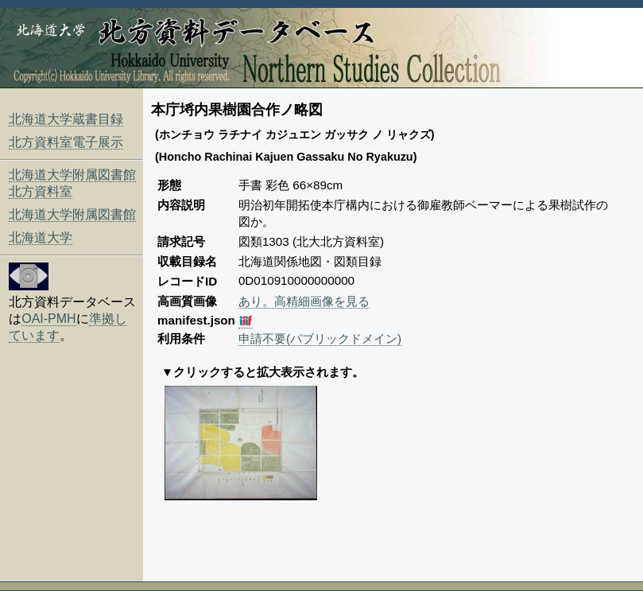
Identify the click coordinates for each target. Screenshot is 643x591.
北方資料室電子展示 (66, 142)
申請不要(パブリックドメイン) (319, 338)
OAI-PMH (48, 318)
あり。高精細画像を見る (304, 301)
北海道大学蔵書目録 (66, 119)
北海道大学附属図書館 (72, 214)
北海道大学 (40, 237)
